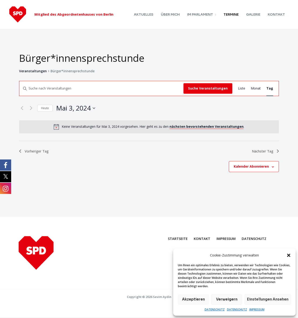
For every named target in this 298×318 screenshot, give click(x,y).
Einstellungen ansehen (267, 299)
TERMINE (233, 14)
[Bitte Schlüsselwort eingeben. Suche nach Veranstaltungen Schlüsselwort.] (101, 88)
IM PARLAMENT (203, 14)
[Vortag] (22, 108)
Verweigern (226, 299)
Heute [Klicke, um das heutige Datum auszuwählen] (45, 108)
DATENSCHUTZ (215, 309)
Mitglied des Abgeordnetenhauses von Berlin (73, 14)
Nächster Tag (264, 151)
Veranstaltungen (33, 71)
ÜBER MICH (174, 14)
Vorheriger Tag (35, 151)
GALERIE (254, 14)
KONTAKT (276, 14)
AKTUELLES (148, 14)
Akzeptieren (193, 299)
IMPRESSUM (256, 309)
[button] (288, 255)
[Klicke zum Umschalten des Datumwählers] (75, 108)
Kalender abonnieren (251, 167)
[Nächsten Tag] (31, 108)
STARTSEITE (175, 239)
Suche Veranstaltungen (208, 88)
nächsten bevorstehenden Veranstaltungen (206, 126)
